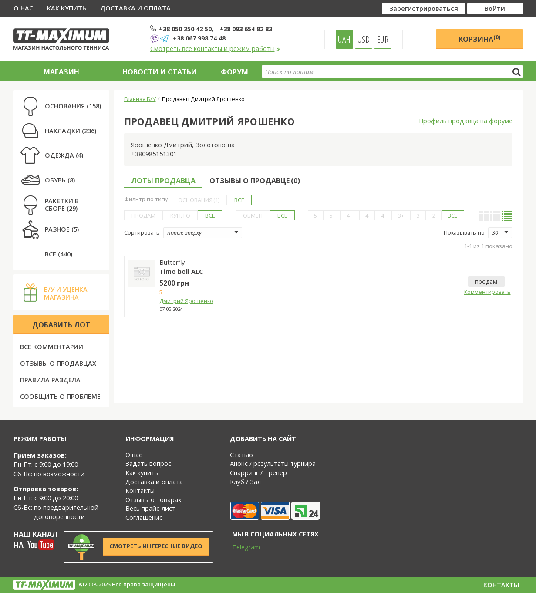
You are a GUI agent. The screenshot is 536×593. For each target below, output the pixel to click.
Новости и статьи (159, 72)
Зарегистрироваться (423, 8)
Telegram (240, 547)
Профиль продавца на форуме (465, 121)
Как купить (66, 8)
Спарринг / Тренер (258, 472)
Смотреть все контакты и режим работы (215, 48)
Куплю (180, 215)
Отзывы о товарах (153, 499)
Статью (241, 455)
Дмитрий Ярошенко (186, 301)
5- (332, 215)
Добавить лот (61, 325)
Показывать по (464, 232)
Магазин (61, 72)
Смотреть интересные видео (155, 546)
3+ (401, 215)
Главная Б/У (140, 99)
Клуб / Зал (245, 482)
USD (363, 39)
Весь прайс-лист (150, 508)
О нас (23, 8)
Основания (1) (198, 200)
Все (239, 200)
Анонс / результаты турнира (273, 463)
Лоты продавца (163, 180)
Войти (495, 8)
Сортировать (142, 232)
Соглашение (144, 517)
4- (383, 215)
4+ (350, 215)
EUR (382, 39)
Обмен (253, 215)
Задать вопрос (148, 463)
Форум (234, 72)
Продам (143, 215)
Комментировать (486, 292)
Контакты (140, 490)
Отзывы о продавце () (254, 180)
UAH (344, 39)
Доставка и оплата (135, 8)
